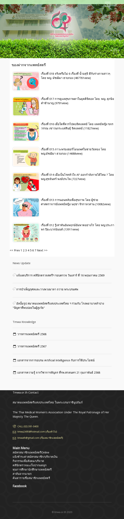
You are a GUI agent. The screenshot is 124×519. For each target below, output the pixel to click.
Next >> (42, 250)
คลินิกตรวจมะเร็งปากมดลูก (30, 465)
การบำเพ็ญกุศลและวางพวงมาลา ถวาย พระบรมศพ (47, 289)
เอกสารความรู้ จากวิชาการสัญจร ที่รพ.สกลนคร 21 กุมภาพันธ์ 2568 (58, 372)
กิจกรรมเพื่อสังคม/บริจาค (28, 461)
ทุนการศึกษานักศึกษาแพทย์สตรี (32, 469)
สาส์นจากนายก (22, 474)
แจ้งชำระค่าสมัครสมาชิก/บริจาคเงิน (35, 456)
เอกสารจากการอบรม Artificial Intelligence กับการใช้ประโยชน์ (56, 360)
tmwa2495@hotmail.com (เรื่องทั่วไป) (37, 431)
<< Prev (15, 250)
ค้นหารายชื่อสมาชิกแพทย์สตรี (31, 478)
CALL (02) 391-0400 (27, 426)
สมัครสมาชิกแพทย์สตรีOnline (31, 452)
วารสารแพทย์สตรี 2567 (31, 346)
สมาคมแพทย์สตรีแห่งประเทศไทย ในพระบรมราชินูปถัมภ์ (30, 7)
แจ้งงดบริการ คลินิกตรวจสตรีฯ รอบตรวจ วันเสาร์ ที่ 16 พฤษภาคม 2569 (60, 275)
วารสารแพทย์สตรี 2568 (31, 334)
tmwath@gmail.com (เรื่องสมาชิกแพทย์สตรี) (40, 437)
